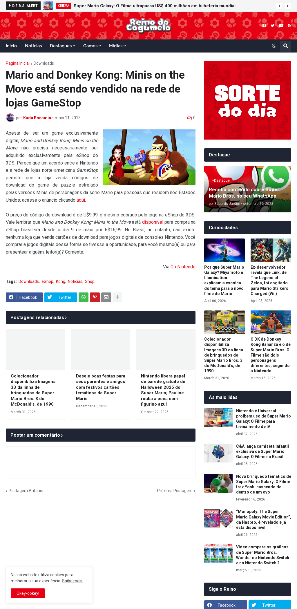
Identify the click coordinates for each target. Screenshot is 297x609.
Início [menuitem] (11, 45)
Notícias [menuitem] (33, 45)
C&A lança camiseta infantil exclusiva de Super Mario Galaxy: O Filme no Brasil (262, 451)
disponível (152, 222)
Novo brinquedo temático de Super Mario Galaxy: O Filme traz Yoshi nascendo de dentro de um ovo (263, 484)
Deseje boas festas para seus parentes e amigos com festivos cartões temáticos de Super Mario (100, 387)
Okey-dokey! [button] (28, 593)
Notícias (75, 281)
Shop (90, 281)
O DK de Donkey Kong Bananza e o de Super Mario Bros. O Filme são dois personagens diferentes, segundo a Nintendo (271, 355)
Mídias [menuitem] (115, 45)
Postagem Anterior (26, 490)
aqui (81, 200)
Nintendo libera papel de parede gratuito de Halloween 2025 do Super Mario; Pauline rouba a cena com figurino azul (163, 390)
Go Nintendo (183, 267)
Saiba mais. (72, 581)
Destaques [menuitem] (61, 45)
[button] (279, 6)
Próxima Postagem (175, 490)
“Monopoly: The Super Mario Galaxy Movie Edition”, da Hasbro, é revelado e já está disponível (263, 519)
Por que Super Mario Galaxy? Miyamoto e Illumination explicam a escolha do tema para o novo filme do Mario (224, 280)
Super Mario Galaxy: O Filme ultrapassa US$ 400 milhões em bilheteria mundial (155, 5)
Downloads (44, 63)
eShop (47, 281)
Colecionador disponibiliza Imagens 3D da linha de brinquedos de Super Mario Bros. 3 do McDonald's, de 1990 (33, 390)
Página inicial (18, 63)
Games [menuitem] (90, 45)
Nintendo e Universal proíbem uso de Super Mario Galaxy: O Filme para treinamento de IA (263, 419)
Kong (60, 281)
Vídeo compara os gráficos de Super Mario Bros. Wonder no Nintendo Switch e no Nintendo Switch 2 (262, 555)
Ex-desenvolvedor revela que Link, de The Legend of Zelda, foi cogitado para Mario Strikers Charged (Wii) (269, 280)
